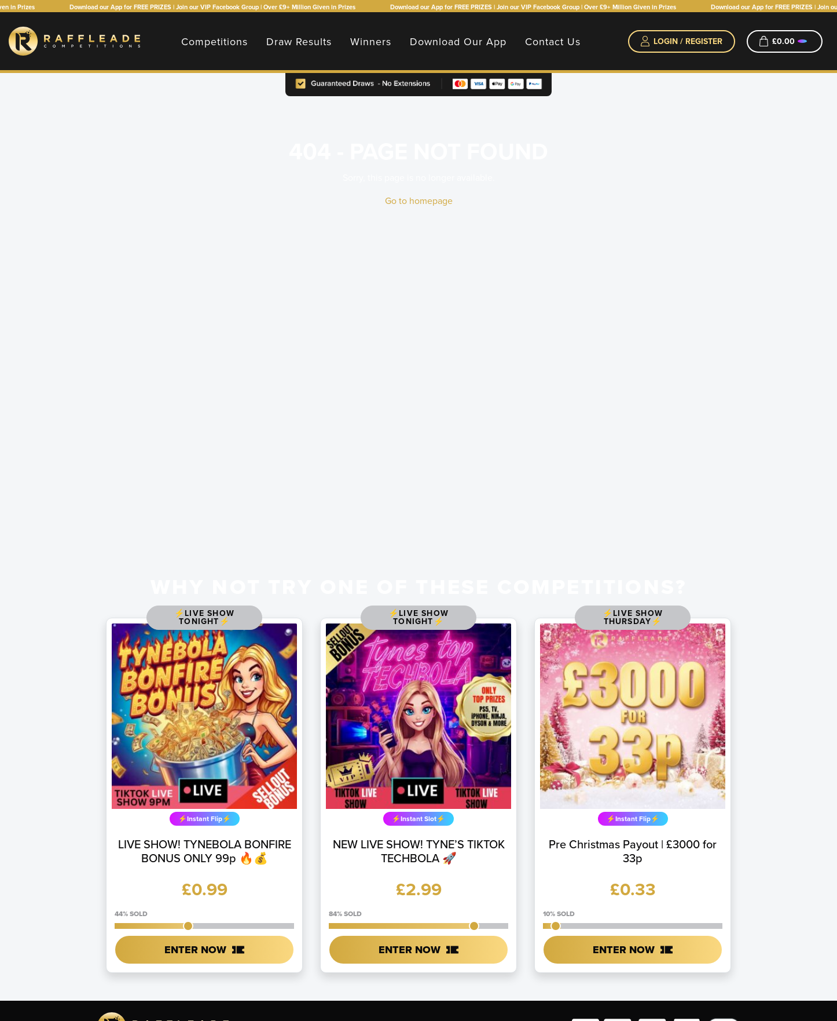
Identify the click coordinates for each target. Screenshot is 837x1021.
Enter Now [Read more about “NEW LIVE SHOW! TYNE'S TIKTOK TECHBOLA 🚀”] (409, 949)
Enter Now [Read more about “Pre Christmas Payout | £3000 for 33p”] (624, 949)
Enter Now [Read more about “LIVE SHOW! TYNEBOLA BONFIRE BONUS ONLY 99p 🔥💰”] (195, 949)
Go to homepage (419, 200)
